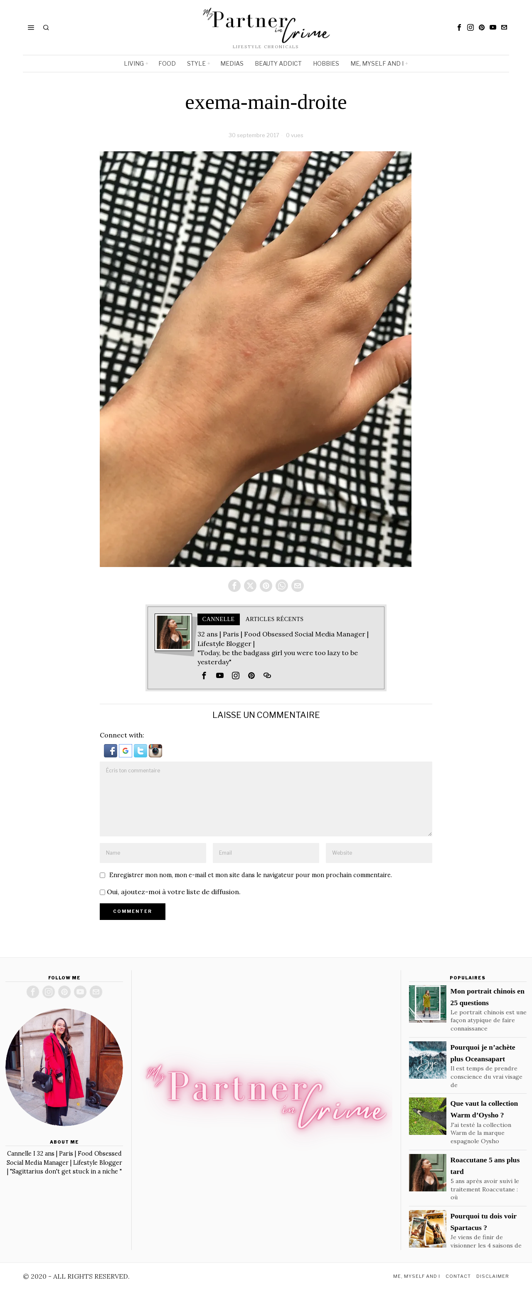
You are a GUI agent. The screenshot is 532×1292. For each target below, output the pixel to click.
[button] (111, 751)
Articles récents (275, 620)
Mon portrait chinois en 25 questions (488, 997)
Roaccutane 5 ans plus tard (485, 1166)
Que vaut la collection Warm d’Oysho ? (484, 1110)
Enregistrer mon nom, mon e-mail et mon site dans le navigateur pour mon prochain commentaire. (250, 876)
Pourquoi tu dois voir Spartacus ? (484, 1223)
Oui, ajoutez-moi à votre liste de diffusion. (170, 892)
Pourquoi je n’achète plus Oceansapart (483, 1054)
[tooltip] (459, 27)
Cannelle (218, 620)
